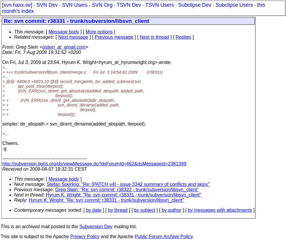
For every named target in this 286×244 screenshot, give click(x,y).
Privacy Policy (84, 236)
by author (171, 210)
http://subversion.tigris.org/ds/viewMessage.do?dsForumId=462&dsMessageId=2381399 (94, 163)
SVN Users (74, 5)
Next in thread (154, 37)
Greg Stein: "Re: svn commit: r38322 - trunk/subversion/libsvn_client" (127, 189)
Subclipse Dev (194, 5)
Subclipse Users (234, 5)
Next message (73, 37)
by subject (144, 210)
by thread (118, 210)
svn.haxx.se (17, 5)
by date (93, 210)
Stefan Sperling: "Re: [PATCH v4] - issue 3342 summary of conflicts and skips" (128, 184)
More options (99, 31)
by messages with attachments (220, 210)
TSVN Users (159, 5)
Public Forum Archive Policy (163, 236)
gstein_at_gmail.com (64, 47)
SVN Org (102, 5)
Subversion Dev (96, 226)
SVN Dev (46, 5)
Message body (63, 31)
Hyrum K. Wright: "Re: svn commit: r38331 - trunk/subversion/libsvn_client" (123, 194)
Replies (183, 37)
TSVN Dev (129, 5)
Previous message (114, 37)
